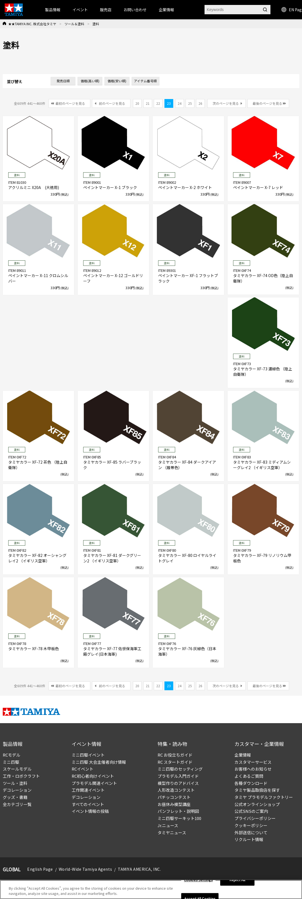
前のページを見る (112, 103)
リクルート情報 (248, 839)
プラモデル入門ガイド (178, 776)
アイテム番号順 (145, 80)
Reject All (237, 881)
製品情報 (52, 9)
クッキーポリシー (250, 825)
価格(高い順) (90, 80)
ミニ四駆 (11, 762)
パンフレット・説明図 (178, 811)
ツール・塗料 (15, 783)
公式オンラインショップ (257, 804)
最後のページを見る (267, 103)
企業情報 (242, 755)
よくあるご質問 (248, 776)
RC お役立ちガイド (175, 755)
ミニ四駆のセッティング (180, 769)
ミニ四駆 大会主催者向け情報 (99, 762)
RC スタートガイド (175, 762)
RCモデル (11, 755)
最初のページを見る (70, 103)
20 (137, 103)
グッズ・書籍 (15, 797)
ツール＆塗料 (74, 23)
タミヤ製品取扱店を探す (257, 790)
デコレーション (17, 790)
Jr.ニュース (168, 825)
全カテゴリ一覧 (17, 804)
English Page (40, 869)
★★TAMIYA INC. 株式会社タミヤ (32, 23)
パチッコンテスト (174, 797)
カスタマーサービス (253, 762)
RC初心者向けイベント (93, 776)
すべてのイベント (88, 804)
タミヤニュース (172, 832)
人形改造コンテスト (176, 790)
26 (200, 103)
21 (148, 103)
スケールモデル (17, 769)
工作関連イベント (88, 790)
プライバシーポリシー (255, 818)
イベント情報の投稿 (90, 811)
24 (179, 103)
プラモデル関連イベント (94, 783)
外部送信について (250, 832)
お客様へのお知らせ (253, 769)
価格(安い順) (117, 80)
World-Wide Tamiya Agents (85, 869)
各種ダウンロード (250, 783)
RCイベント (82, 769)
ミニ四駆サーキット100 (179, 818)
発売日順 (63, 80)
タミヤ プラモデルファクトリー (263, 797)
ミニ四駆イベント (88, 755)
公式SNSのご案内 (251, 811)
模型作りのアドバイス (178, 783)
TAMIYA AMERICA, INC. (139, 869)
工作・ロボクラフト (21, 776)
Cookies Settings (198, 881)
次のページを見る (225, 103)
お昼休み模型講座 (174, 804)
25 (190, 103)
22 (158, 103)
